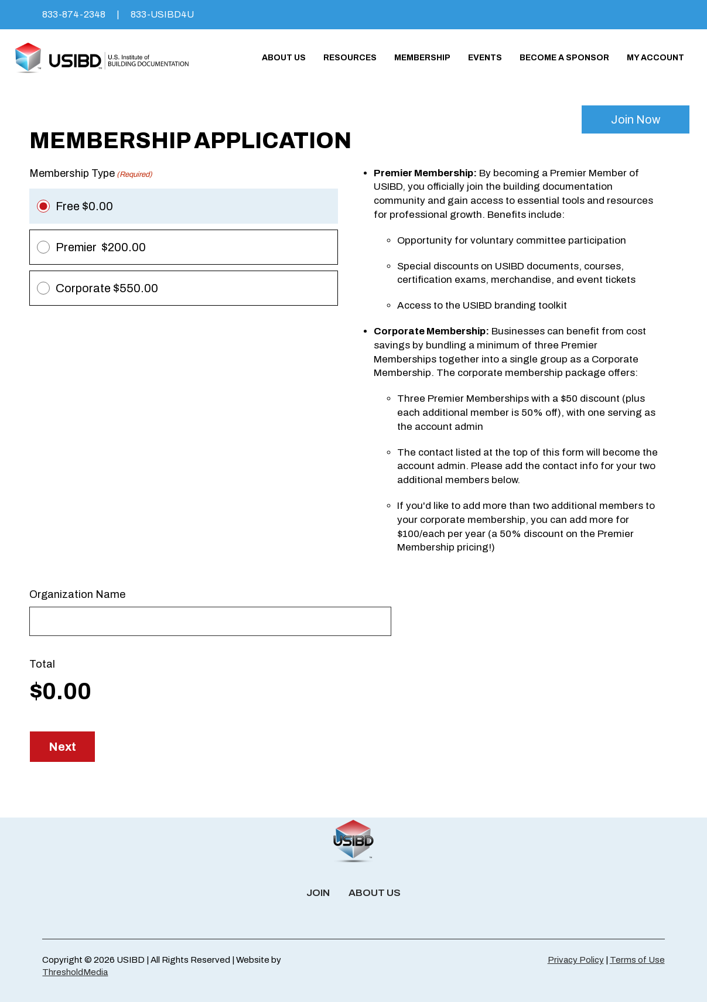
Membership (422, 57)
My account (655, 57)
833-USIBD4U (162, 14)
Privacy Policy (576, 960)
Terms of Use (637, 960)
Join (318, 892)
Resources (350, 57)
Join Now (635, 119)
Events (485, 57)
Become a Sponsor (564, 57)
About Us (284, 57)
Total (42, 664)
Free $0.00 (84, 206)
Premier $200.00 (101, 247)
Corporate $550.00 (107, 288)
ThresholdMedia (75, 972)
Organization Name (77, 594)
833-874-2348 (73, 14)
